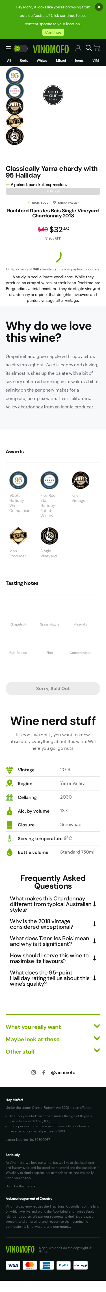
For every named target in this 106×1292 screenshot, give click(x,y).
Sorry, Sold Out (53, 688)
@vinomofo (63, 1072)
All (9, 60)
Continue (53, 32)
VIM (95, 60)
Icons (79, 60)
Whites (42, 60)
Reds (24, 60)
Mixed (61, 60)
